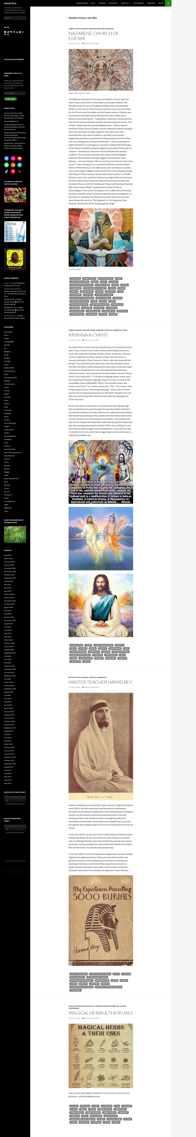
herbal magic (120, 1109)
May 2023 (7, 633)
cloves (74, 1109)
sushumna (111, 658)
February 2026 (9, 562)
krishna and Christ (121, 652)
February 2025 (9, 594)
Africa (6, 335)
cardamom (106, 1106)
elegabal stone (102, 285)
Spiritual (109, 29)
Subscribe (10, 99)
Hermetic (7, 397)
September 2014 (10, 764)
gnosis (121, 288)
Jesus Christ (76, 295)
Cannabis (7, 361)
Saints (6, 475)
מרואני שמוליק (9, 299)
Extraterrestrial (9, 384)
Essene (115, 285)
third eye (122, 658)
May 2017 (7, 741)
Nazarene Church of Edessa (94, 36)
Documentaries (9, 371)
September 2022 (10, 653)
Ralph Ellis (122, 311)
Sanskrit (99, 658)
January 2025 (9, 598)
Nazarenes (87, 308)
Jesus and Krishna (78, 652)
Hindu (6, 400)
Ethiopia (7, 381)
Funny (6, 387)
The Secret (8, 495)
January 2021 (9, 682)
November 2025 (10, 571)
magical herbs (111, 1116)
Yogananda (76, 990)
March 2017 (8, 744)
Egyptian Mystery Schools (82, 285)
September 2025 (10, 578)
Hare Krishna (115, 648)
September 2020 (10, 689)
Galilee (112, 288)
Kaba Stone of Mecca (79, 301)
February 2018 (9, 721)
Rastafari (7, 465)
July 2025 (7, 584)
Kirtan (6, 417)
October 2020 (9, 685)
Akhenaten (75, 278)
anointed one (76, 645)
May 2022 (7, 663)
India (93, 330)
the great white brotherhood (108, 987)
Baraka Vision (82, 3)
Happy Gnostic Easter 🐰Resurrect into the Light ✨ (14, 301)
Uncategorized (9, 501)
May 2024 (7, 611)
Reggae (6, 472)
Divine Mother (9, 368)
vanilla (116, 1122)
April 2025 (8, 591)
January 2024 (9, 617)
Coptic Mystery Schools (100, 974)
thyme (106, 1122)
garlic (83, 1109)
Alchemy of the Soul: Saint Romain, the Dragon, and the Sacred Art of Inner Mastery (14, 115)
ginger (92, 1109)
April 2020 (8, 705)
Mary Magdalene (10, 436)
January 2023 (9, 646)
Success (7, 492)
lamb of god (117, 304)
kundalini (98, 655)
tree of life (75, 661)
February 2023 (9, 643)
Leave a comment (91, 43)
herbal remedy (110, 1112)
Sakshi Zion (10, 3)
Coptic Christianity (79, 974)
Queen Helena (108, 311)
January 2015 (9, 754)
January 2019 (9, 718)
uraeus (87, 661)
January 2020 (9, 712)
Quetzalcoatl (86, 658)
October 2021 (9, 672)
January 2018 (9, 725)
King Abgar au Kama (79, 304)
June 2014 (8, 773)
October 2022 (9, 650)
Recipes (7, 469)
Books (72, 677)
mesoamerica (111, 655)
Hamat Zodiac (87, 291)
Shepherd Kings (77, 314)
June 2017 (8, 738)
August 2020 (8, 692)
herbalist (75, 1116)
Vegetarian (74, 1008)
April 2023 (8, 637)
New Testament (77, 311)
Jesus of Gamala (103, 298)
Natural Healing (102, 1006)
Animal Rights (9, 342)
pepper (73, 1122)
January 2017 (9, 751)
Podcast (102, 3)
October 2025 (9, 575)
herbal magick (77, 1112)
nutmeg (128, 1119)
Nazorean (99, 308)
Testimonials (138, 3)
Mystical (101, 29)
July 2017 (7, 734)
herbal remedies (93, 1112)
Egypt (77, 29)
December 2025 (10, 568)
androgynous (89, 278)
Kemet (112, 301)
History (92, 29)
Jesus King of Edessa (104, 295)
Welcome (151, 3)
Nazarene (75, 308)
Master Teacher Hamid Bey (100, 682)
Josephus (118, 298)
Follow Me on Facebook (14, 59)
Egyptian (113, 282)
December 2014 (10, 757)
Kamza (103, 301)
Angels (6, 338)
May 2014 (7, 777)
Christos (119, 645)
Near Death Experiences (12, 452)
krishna (106, 652)
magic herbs (96, 1116)
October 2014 (9, 760)
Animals (7, 345)
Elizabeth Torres (10, 307)
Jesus (120, 291)
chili (117, 1106)
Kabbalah (7, 413)
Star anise (96, 1122)
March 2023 (8, 640)
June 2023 (8, 630)
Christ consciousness (79, 282)
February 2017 (9, 747)
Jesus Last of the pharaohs (82, 298)
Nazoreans (111, 308)
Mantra (6, 433)
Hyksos (99, 291)
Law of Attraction (77, 1006)
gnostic (74, 291)
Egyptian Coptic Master (97, 977)
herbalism (123, 1112)
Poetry (6, 462)
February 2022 (9, 666)
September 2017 (10, 728)
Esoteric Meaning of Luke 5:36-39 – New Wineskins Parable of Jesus (15, 293)
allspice (74, 1106)
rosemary (84, 1122)
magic (85, 1116)
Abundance (8, 332)
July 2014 (7, 770)
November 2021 (10, 669)
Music (160, 3)
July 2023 (7, 627)
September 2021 (10, 676)
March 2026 (8, 558)
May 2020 (7, 702)
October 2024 (9, 604)
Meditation (8, 439)
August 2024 (8, 607)
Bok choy (85, 1106)
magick (101, 1119)
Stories (6, 488)
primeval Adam (93, 311)
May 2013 (7, 783)
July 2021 (7, 679)
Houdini (105, 984)
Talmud (103, 314)
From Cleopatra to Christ (94, 288)
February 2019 (9, 715)
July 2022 (7, 656)
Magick (6, 426)
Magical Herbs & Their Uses (101, 1013)
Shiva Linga (91, 314)
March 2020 (8, 708)
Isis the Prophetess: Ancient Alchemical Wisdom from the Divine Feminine (14, 127)
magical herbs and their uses (82, 1119)
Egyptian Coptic (77, 977)
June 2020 (8, 699)
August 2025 (8, 581)
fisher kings (76, 288)
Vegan (123, 1006)
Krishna (100, 330)
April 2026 (8, 555)
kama (94, 301)
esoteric (82, 648)
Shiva (6, 482)
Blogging (7, 351)
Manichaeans (9, 430)
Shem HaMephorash (11, 121)
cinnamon (127, 1106)
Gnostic (84, 29)
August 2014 (8, 767)
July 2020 (7, 695)
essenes (125, 285)
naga (122, 655)
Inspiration (8, 410)
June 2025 (8, 588)
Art (5, 348)
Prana (73, 658)
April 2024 (8, 614)
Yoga (124, 330)
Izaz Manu (110, 291)
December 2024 (10, 601)
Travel (6, 498)
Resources (113, 3)
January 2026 (9, 565)
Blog (93, 3)
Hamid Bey (95, 984)
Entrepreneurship (10, 378)
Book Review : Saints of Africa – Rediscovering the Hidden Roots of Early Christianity (15, 145)
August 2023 (8, 624)
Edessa (95, 282)
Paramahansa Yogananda (82, 987)
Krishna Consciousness (80, 655)
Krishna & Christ (88, 335)
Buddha (7, 358)
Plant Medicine (9, 456)
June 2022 (8, 659)
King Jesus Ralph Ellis (99, 304)
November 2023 (10, 620)
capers (96, 1106)
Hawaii (6, 394)
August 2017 (8, 731)
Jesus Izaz (88, 295)
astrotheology (105, 278)
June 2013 (8, 780)
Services (124, 3)
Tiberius (113, 314)
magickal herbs (114, 1119)
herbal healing (105, 1109)
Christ (71, 29)
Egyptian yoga (102, 980)
